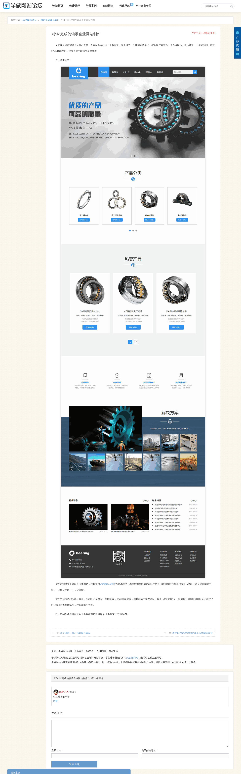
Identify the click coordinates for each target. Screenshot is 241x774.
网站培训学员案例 (55, 20)
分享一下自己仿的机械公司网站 (36, 102)
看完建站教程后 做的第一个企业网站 (39, 56)
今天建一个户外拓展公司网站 (35, 95)
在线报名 (109, 5)
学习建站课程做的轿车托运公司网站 (39, 79)
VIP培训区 (82, 754)
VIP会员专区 (145, 5)
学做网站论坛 (35, 20)
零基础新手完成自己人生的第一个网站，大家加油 (46, 48)
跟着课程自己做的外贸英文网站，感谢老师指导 (44, 40)
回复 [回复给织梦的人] (77, 667)
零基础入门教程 (65, 754)
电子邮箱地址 (157, 717)
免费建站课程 (77, 749)
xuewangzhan (138, 752)
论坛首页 (59, 5)
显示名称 (78, 717)
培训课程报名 (95, 749)
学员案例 (93, 5)
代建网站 (126, 5)
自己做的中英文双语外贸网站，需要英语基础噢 (44, 71)
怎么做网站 (154, 624)
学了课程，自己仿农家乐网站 (97, 599)
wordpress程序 (130, 550)
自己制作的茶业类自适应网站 (35, 64)
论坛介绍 (61, 749)
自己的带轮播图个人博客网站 (35, 87)
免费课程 (76, 5)
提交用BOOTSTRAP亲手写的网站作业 (199, 599)
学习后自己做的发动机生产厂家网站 (39, 110)
